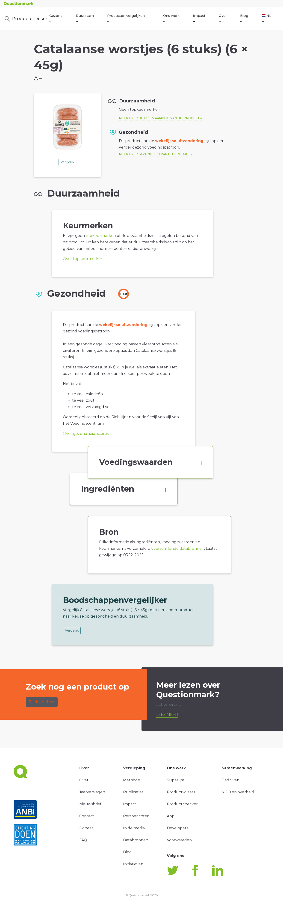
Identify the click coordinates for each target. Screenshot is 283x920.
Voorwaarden (179, 840)
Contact (86, 816)
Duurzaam (85, 18)
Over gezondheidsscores (86, 433)
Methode (131, 780)
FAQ (83, 840)
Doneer (86, 828)
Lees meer (167, 714)
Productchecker (25, 19)
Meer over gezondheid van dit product (154, 154)
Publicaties (133, 792)
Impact (199, 18)
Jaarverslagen (92, 792)
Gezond (55, 18)
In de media (134, 828)
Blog (244, 18)
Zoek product (42, 702)
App (170, 816)
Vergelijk (67, 162)
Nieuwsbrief (90, 804)
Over (223, 18)
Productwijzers (181, 792)
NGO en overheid (238, 792)
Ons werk (171, 18)
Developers (177, 828)
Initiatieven (133, 864)
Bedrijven (230, 780)
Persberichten (136, 816)
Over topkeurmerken (83, 259)
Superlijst (175, 780)
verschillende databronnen (179, 548)
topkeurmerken (101, 235)
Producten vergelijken (126, 18)
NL (266, 18)
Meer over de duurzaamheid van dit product (159, 118)
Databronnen (135, 840)
